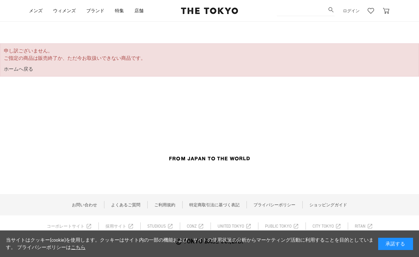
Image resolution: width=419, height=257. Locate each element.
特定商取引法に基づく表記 (214, 205)
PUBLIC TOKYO (278, 226)
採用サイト (115, 226)
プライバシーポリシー (274, 205)
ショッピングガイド (328, 205)
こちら (78, 247)
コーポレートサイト (65, 226)
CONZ (192, 226)
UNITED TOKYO (231, 226)
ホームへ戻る (18, 69)
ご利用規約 (164, 205)
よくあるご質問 (125, 205)
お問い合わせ (84, 205)
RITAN (360, 226)
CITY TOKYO (323, 226)
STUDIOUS (156, 226)
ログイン (351, 11)
